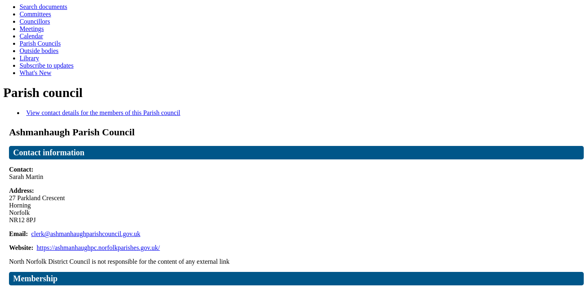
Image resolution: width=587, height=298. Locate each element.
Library (29, 58)
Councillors (35, 21)
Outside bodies (39, 50)
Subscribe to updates (46, 65)
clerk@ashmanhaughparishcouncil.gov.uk (85, 233)
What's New (35, 72)
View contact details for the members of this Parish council (103, 112)
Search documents (43, 6)
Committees (35, 14)
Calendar (31, 36)
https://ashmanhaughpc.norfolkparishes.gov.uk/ (98, 247)
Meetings (32, 28)
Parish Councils (40, 43)
